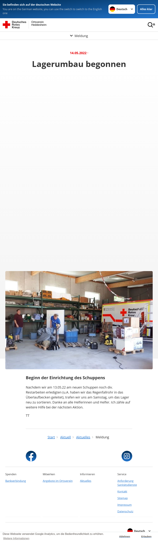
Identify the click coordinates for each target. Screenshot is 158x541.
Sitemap (122, 498)
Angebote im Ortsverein (58, 481)
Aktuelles (85, 481)
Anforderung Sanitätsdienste (127, 483)
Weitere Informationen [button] (16, 538)
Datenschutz (125, 511)
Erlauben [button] (146, 536)
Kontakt (122, 491)
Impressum (124, 505)
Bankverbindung (15, 481)
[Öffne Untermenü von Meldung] (79, 36)
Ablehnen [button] (124, 536)
